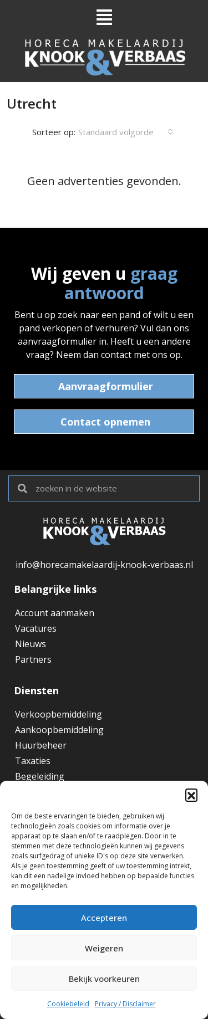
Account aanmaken (54, 613)
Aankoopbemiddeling (59, 730)
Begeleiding (39, 776)
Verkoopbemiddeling (58, 714)
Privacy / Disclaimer (125, 1003)
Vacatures (36, 628)
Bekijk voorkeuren (104, 978)
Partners (33, 659)
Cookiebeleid (68, 1003)
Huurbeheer (41, 745)
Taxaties (32, 761)
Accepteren (104, 917)
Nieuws (30, 644)
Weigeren (104, 948)
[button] (191, 794)
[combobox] (126, 132)
